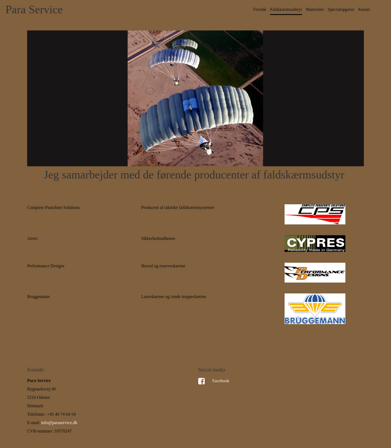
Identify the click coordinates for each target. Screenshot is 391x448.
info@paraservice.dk (59, 422)
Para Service (34, 9)
